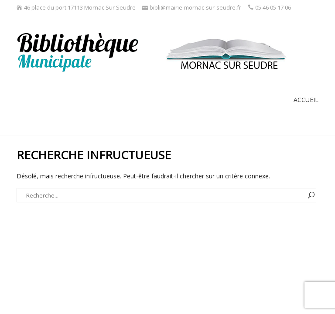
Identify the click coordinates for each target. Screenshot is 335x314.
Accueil (306, 100)
